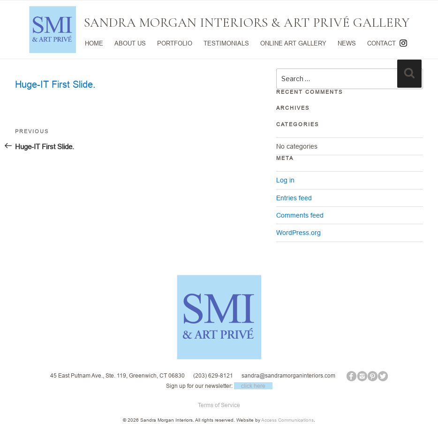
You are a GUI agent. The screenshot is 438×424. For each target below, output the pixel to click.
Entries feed (294, 198)
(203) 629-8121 (213, 375)
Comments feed (300, 215)
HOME (94, 43)
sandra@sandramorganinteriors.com (288, 375)
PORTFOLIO (174, 43)
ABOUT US (130, 43)
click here (253, 385)
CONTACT (381, 43)
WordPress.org (298, 232)
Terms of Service (219, 405)
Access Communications (287, 420)
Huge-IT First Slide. (55, 84)
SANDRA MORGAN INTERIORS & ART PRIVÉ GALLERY (246, 22)
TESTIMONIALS (226, 43)
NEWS (347, 43)
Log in (285, 180)
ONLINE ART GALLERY (293, 43)
